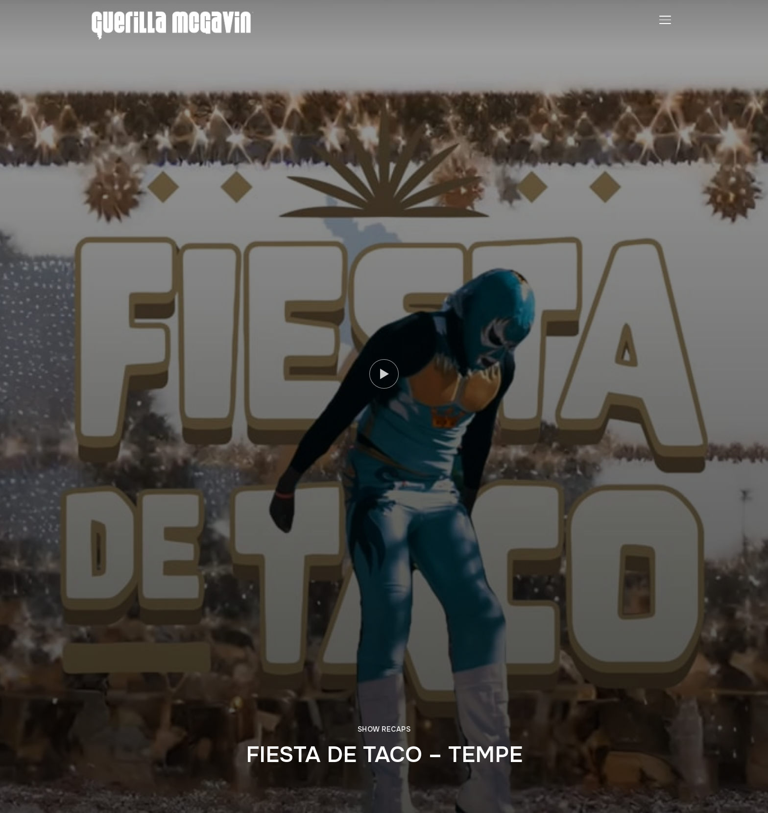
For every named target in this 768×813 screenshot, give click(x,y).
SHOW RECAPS (384, 729)
